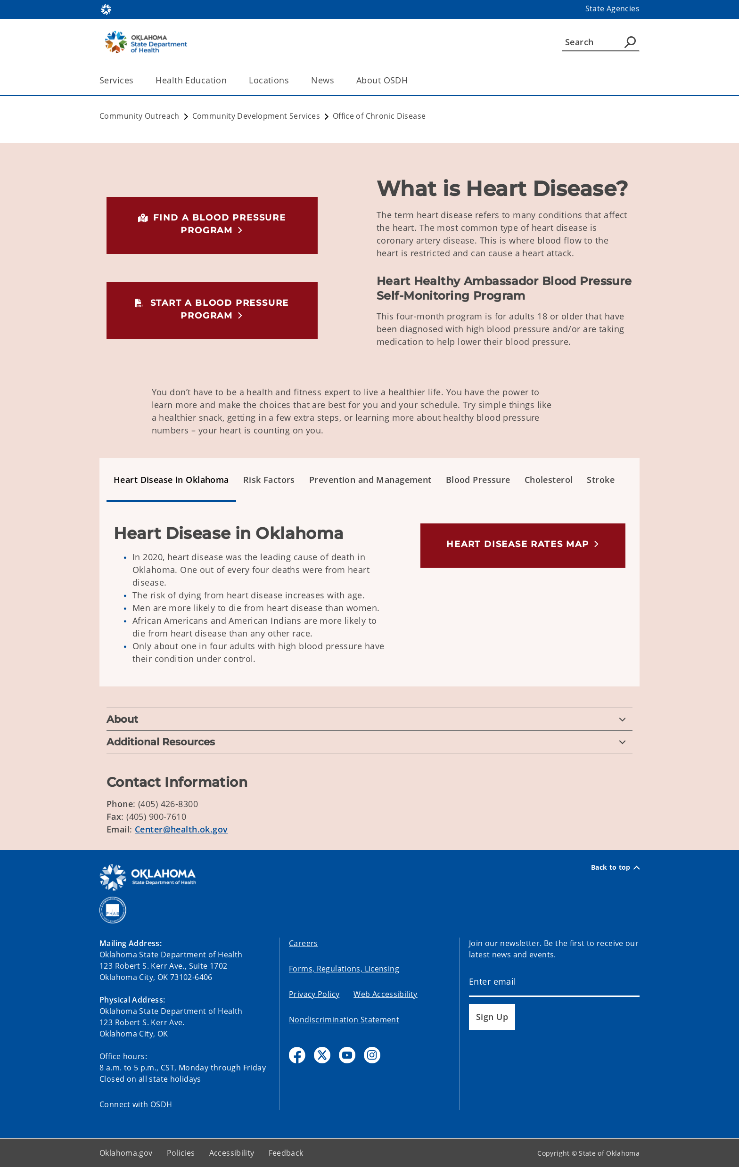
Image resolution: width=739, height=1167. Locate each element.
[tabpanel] (369, 601)
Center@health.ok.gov (181, 829)
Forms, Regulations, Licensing (344, 968)
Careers (303, 943)
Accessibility (232, 1153)
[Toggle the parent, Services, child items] (136, 80)
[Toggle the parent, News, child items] (337, 80)
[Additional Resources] (369, 742)
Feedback (286, 1153)
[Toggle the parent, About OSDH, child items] (411, 80)
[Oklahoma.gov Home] (106, 8)
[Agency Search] (630, 42)
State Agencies (612, 8)
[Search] (601, 42)
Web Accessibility (385, 994)
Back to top (615, 867)
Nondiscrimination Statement (344, 1019)
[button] (212, 224)
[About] (369, 719)
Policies (181, 1153)
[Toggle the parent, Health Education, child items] (230, 80)
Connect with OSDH (135, 1104)
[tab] (171, 480)
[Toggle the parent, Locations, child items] (292, 80)
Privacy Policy (314, 994)
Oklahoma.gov (126, 1153)
